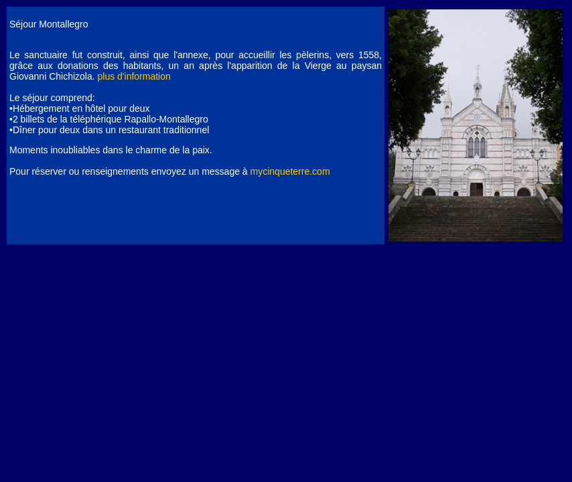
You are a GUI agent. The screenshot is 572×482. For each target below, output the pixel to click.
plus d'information (134, 76)
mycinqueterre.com (290, 171)
